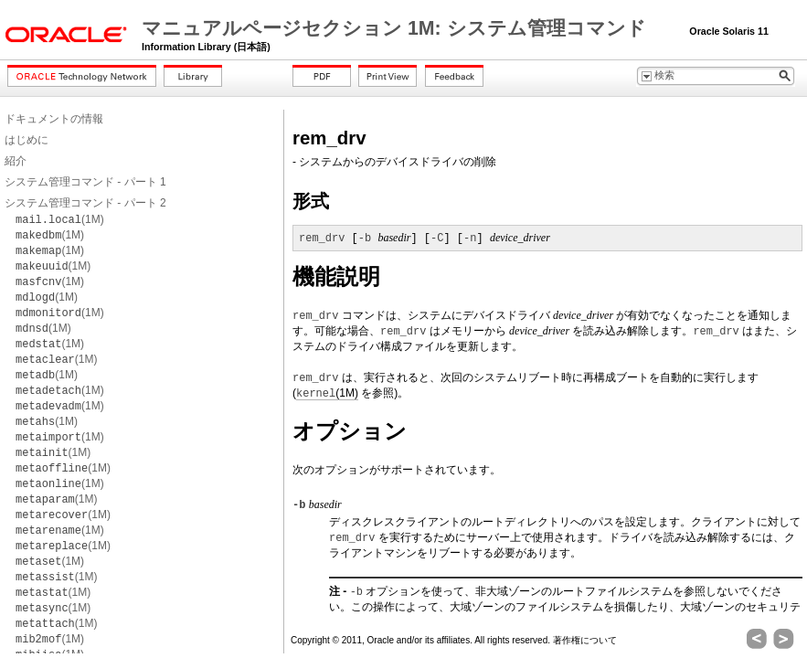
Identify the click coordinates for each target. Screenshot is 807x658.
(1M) (60, 219)
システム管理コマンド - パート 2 (85, 202)
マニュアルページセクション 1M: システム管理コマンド (397, 28)
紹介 (16, 160)
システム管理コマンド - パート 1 (85, 181)
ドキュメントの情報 (54, 118)
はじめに (26, 139)
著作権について (585, 640)
